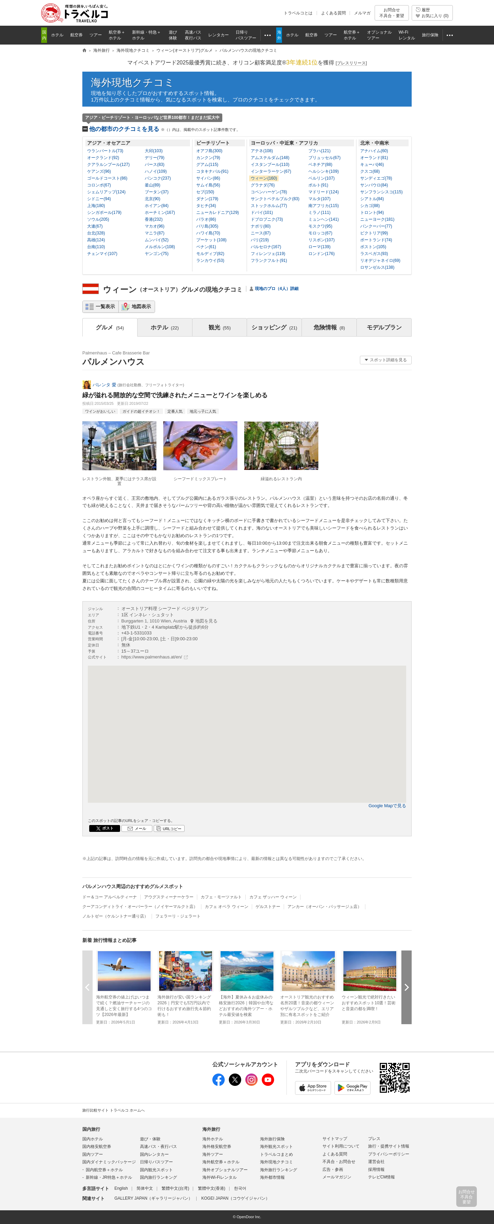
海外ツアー (212, 1154)
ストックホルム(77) (269, 205)
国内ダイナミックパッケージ (109, 1162)
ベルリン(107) (321, 178)
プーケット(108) (211, 240)
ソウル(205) (98, 219)
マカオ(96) (154, 226)
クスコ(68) (370, 171)
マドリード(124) (323, 192)
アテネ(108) (262, 150)
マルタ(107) (319, 198)
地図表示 (141, 306)
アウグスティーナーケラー (168, 897)
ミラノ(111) (319, 212)
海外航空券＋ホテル (220, 1162)
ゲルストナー (268, 906)
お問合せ (391, 13)
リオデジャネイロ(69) (380, 260)
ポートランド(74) (376, 240)
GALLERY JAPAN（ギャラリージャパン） (153, 1198)
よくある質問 (333, 13)
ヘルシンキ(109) (323, 171)
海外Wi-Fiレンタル (219, 1177)
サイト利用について (341, 1146)
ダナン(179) (207, 198)
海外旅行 (211, 1129)
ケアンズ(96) (99, 171)
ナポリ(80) (260, 226)
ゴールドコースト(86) (107, 178)
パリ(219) (260, 240)
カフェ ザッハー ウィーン (273, 897)
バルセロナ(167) (266, 246)
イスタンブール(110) (270, 164)
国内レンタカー (154, 1154)
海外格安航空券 (216, 1146)
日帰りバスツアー (156, 1162)
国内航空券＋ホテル (104, 1169)
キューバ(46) (372, 164)
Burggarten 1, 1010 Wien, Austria (169, 620)
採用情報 (376, 1169)
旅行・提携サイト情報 (388, 1146)
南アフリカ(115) (323, 205)
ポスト (108, 828)
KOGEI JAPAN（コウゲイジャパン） (235, 1198)
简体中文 (145, 1188)
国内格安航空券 (96, 1146)
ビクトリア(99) (374, 233)
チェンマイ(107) (102, 253)
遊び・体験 (150, 1139)
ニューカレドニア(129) (217, 212)
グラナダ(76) (262, 185)
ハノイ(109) (156, 171)
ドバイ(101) (262, 212)
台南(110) (96, 246)
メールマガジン (336, 1177)
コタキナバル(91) (212, 171)
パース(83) (154, 164)
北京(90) (152, 198)
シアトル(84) (372, 198)
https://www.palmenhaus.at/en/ (151, 656)
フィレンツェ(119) (268, 253)
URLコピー (172, 829)
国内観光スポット (156, 1169)
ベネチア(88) (320, 164)
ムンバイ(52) (156, 240)
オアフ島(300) (209, 150)
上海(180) (96, 205)
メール (140, 828)
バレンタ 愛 (104, 384)
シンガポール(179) (104, 212)
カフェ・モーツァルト (221, 897)
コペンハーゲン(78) (269, 192)
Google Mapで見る (387, 805)
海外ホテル (212, 1139)
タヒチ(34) (206, 205)
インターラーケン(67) (271, 171)
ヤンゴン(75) (156, 253)
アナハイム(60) (374, 150)
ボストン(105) (373, 246)
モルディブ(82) (210, 253)
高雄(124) (96, 240)
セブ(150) (205, 192)
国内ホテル (92, 1139)
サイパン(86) (208, 178)
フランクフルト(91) (269, 260)
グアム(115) (207, 164)
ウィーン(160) (264, 178)
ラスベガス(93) (374, 253)
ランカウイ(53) (210, 260)
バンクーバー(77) (376, 226)
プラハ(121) (319, 150)
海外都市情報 (272, 1177)
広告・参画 (332, 1169)
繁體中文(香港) (211, 1188)
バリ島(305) (207, 226)
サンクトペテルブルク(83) (275, 198)
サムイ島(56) (208, 185)
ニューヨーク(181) (377, 219)
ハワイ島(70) (208, 233)
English (121, 1188)
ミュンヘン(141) (323, 219)
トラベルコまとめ (276, 1154)
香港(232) (154, 219)
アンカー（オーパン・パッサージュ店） (324, 906)
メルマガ (362, 13)
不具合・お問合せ (338, 1161)
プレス (374, 1138)
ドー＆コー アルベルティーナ (109, 897)
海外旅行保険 (272, 1139)
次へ (406, 987)
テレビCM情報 (381, 1177)
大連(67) (95, 226)
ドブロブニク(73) (267, 219)
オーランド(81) (374, 157)
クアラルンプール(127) (108, 164)
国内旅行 (91, 1129)
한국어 (240, 1188)
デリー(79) (154, 157)
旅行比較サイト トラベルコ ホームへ (113, 1110)
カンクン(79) (208, 157)
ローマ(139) (319, 246)
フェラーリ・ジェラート (178, 916)
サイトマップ (334, 1138)
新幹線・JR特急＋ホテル (109, 1177)
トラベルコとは (298, 13)
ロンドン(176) (321, 253)
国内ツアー (92, 1154)
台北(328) (96, 233)
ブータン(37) (156, 192)
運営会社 (376, 1161)
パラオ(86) (206, 219)
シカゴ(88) (370, 205)
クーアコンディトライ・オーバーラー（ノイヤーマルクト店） (140, 906)
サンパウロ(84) (374, 185)
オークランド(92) (103, 157)
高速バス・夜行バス (158, 1146)
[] (351, 63)
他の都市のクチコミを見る (164, 129)
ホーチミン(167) (160, 212)
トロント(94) (372, 212)
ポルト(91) (318, 185)
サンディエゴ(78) (376, 178)
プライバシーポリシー (388, 1154)
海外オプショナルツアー (225, 1169)
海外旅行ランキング (278, 1169)
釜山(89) (152, 185)
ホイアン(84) (156, 205)
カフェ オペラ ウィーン (226, 906)
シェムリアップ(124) (106, 192)
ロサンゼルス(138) (377, 267)
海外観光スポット (276, 1146)
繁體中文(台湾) (175, 1188)
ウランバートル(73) (105, 150)
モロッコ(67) (320, 233)
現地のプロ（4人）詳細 (276, 288)
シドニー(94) (99, 198)
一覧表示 (105, 306)
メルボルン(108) (160, 246)
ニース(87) (260, 233)
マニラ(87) (154, 233)
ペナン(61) (206, 246)
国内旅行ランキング (158, 1177)
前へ (87, 987)
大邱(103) (154, 150)
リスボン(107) (321, 240)
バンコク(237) (158, 178)
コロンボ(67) (99, 185)
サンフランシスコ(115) (381, 192)
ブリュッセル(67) (324, 157)
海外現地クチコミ (133, 82)
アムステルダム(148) (270, 157)
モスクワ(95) (320, 226)
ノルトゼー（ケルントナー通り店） (115, 916)
